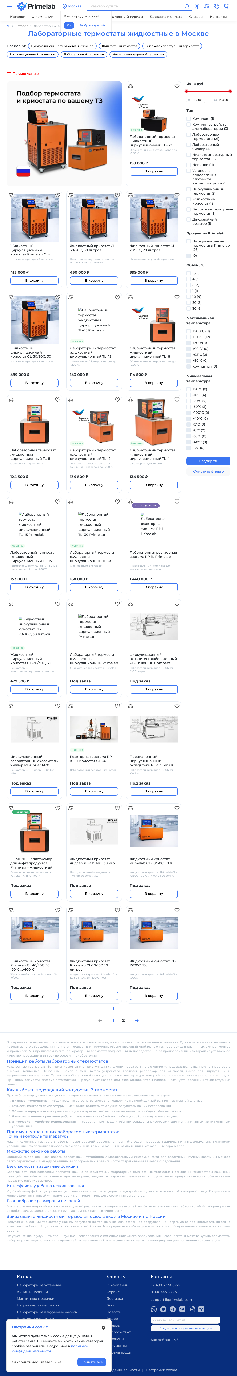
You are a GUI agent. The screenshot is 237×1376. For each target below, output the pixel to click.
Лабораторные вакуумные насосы (47, 1312)
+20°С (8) (199, 389)
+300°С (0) (201, 343)
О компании (42, 17)
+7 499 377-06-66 (165, 1285)
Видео (112, 1319)
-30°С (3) (199, 407)
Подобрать (208, 461)
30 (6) (197, 308)
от (188, 99)
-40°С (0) (199, 442)
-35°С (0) (199, 436)
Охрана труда (119, 1352)
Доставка (115, 1299)
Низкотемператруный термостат (138, 54)
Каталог (17, 17)
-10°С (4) (199, 395)
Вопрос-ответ (119, 1332)
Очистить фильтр (208, 471)
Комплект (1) (203, 119)
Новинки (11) (203, 165)
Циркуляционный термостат (32, 54)
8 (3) (195, 285)
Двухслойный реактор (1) (204, 221)
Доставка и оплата (166, 17)
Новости (114, 1312)
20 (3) (196, 303)
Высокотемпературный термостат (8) (213, 211)
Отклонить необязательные (36, 1362)
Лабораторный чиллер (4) (205, 147)
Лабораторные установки (40, 1285)
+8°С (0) (198, 430)
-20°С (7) (199, 401)
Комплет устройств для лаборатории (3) (210, 126)
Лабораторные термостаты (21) (205, 137)
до (215, 99)
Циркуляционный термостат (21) (208, 191)
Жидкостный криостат (119, 46)
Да (69, 25)
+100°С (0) (200, 413)
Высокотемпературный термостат (172, 46)
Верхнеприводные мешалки (42, 1319)
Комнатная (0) (204, 366)
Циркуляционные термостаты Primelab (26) (211, 245)
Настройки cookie (161, 1370)
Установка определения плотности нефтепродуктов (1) (209, 177)
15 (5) (196, 273)
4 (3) (196, 279)
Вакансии (115, 1339)
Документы (117, 1346)
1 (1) (195, 291)
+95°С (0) (199, 355)
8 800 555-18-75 (164, 1292)
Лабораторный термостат (84, 54)
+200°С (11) (201, 331)
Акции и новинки (32, 1292)
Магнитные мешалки (35, 1299)
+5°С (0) (198, 424)
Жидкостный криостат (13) (204, 201)
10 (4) (196, 297)
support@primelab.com (171, 1300)
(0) (194, 256)
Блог (111, 1305)
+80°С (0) (200, 361)
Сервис (113, 1292)
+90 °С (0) (200, 349)
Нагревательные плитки (38, 1305)
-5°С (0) (198, 448)
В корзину (154, 171)
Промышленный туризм (120, 17)
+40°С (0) (200, 419)
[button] (216, 6)
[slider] (186, 91)
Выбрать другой (92, 25)
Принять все (92, 1362)
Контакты (218, 17)
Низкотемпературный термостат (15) (212, 157)
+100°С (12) (201, 337)
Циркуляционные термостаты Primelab (62, 46)
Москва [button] (71, 6)
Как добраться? (164, 1340)
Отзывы (196, 17)
